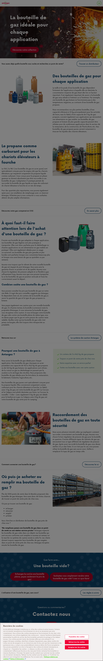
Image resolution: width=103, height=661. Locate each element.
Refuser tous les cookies (77, 642)
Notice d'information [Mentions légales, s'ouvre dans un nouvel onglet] (17, 659)
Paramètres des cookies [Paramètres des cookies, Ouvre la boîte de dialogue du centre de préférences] (77, 637)
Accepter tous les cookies (76, 647)
